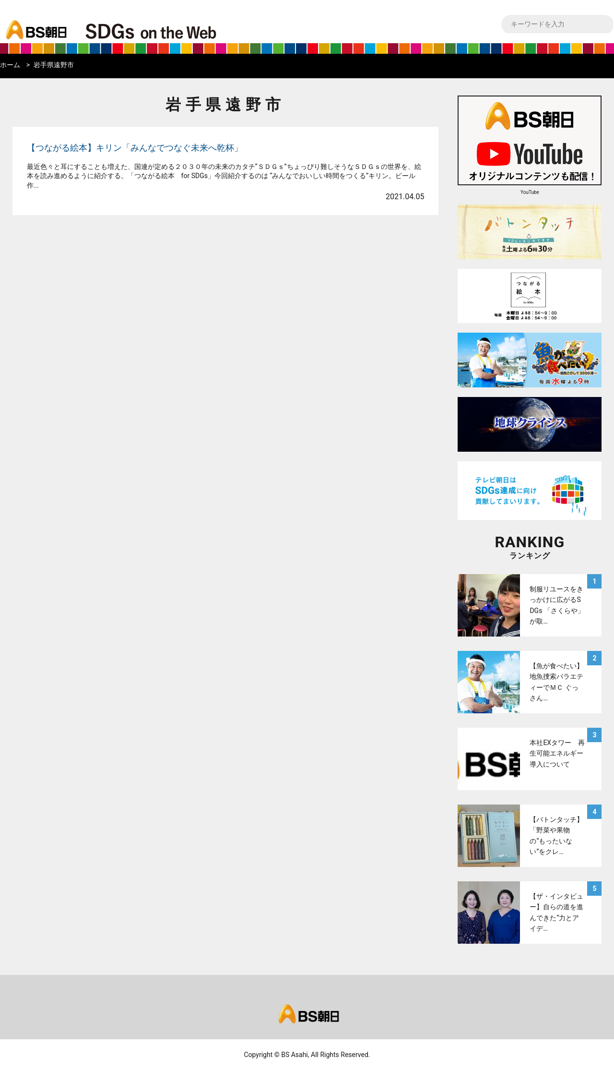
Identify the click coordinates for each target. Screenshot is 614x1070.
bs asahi (35, 22)
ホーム (10, 65)
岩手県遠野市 (54, 65)
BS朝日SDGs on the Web (182, 30)
